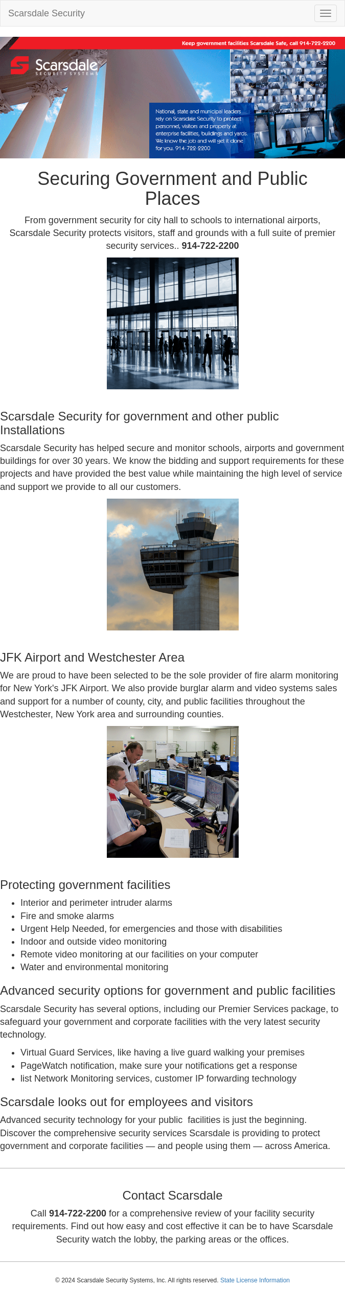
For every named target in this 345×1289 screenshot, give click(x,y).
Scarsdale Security (46, 13)
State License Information (255, 1280)
